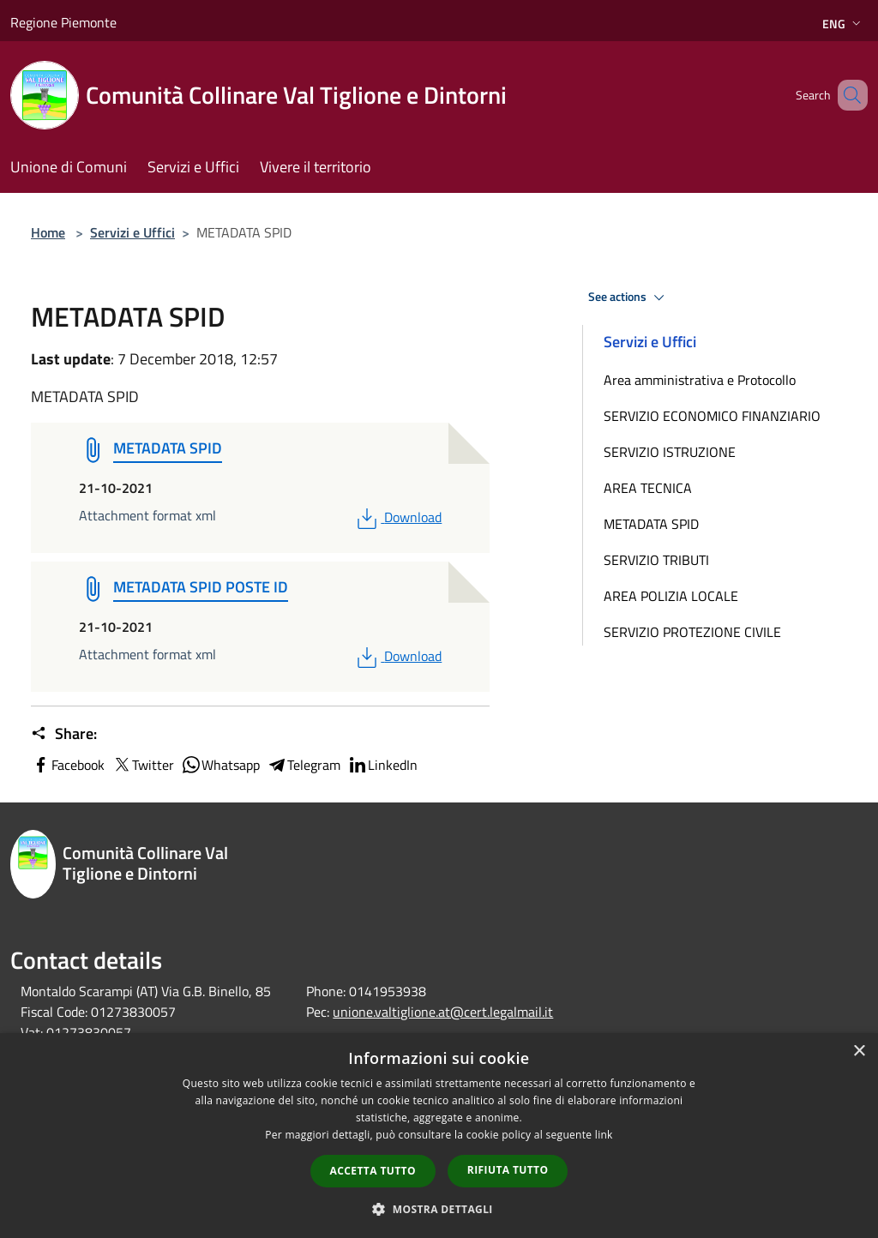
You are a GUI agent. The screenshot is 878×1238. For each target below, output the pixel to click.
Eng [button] (843, 24)
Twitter (142, 764)
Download (397, 517)
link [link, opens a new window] (604, 1134)
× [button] (858, 1051)
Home (48, 232)
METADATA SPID (651, 524)
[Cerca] (847, 95)
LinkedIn (382, 764)
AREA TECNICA (648, 488)
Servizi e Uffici (132, 232)
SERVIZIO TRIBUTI (656, 560)
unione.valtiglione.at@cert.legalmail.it (443, 1011)
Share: (64, 734)
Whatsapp (220, 764)
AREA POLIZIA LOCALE (671, 596)
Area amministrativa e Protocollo (700, 380)
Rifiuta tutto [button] (508, 1170)
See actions (629, 297)
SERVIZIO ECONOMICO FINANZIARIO (712, 416)
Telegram (303, 764)
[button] (439, 1208)
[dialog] (439, 1135)
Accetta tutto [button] (373, 1170)
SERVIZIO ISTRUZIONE (670, 452)
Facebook (68, 764)
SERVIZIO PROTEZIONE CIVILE (692, 632)
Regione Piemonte (63, 22)
